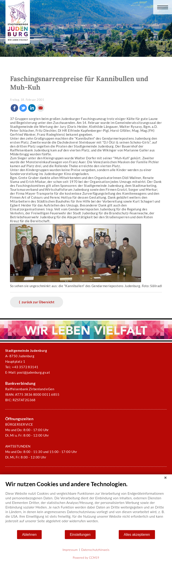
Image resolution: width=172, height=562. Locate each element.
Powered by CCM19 (86, 557)
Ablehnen (29, 534)
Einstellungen (80, 534)
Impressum (70, 550)
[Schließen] (165, 477)
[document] (86, 505)
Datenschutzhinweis (95, 550)
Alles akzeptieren (137, 534)
